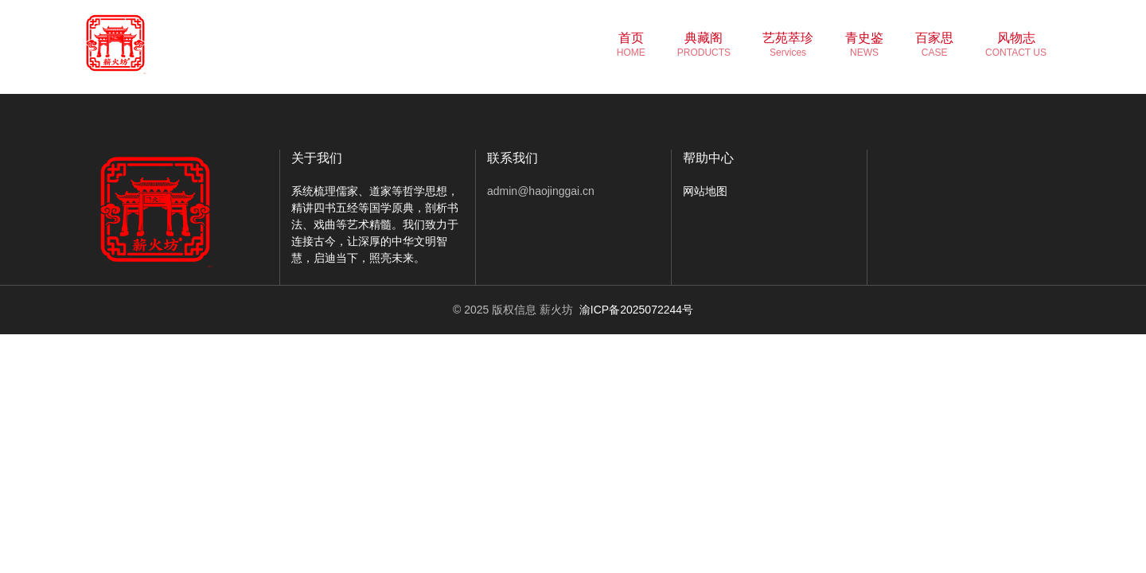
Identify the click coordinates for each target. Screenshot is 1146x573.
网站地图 (705, 191)
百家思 (934, 44)
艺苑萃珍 (787, 44)
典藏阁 (704, 44)
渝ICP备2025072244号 (636, 309)
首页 (631, 44)
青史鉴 (864, 44)
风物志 (1016, 44)
